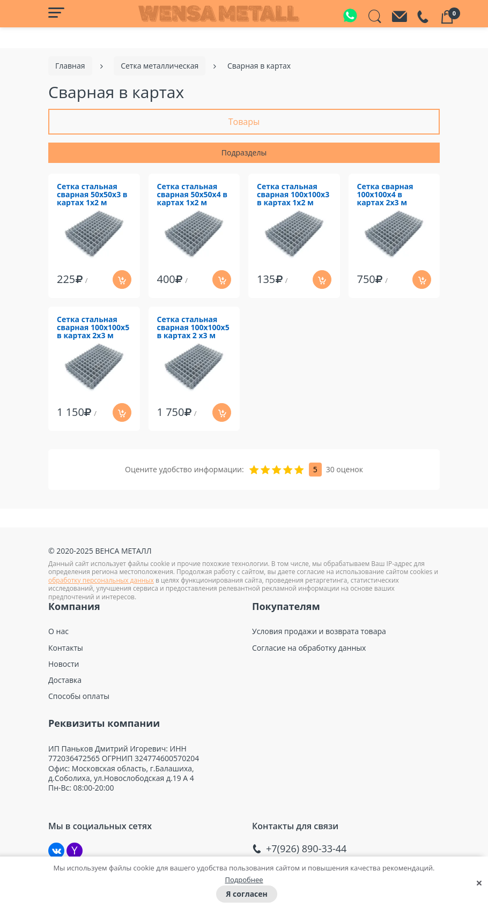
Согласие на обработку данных (309, 648)
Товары (244, 122)
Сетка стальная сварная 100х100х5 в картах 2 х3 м (193, 327)
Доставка (65, 680)
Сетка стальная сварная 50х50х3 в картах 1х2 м (92, 194)
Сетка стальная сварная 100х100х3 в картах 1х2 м (293, 194)
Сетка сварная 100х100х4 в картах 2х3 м (385, 194)
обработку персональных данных (101, 580)
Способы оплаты (78, 696)
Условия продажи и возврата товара (319, 631)
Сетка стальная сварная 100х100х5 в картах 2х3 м (93, 327)
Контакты (65, 648)
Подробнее (244, 879)
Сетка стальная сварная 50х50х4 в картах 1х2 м (192, 194)
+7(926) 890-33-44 (306, 849)
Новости (63, 664)
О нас (58, 631)
